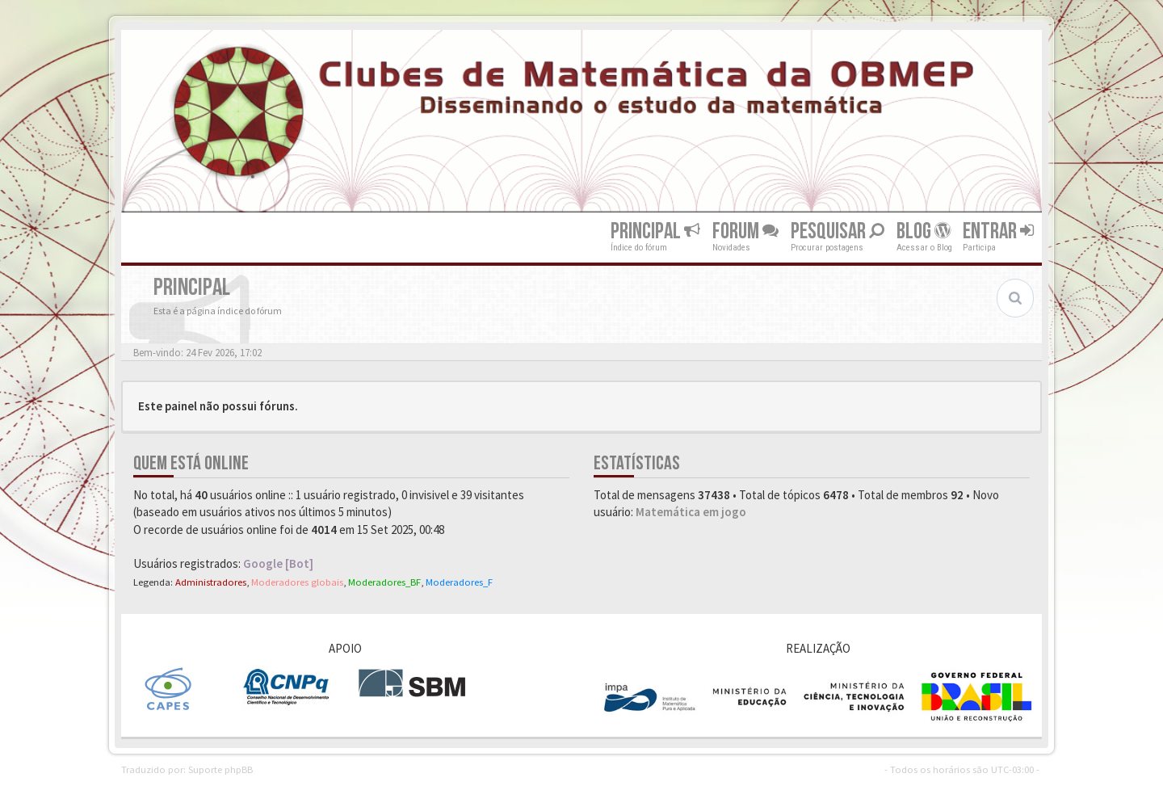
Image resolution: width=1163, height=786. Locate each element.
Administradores (210, 581)
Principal (655, 231)
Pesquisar (837, 231)
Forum (745, 231)
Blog (923, 231)
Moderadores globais (297, 581)
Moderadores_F (459, 581)
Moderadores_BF (384, 581)
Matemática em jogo (691, 511)
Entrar (998, 231)
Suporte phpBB (220, 769)
